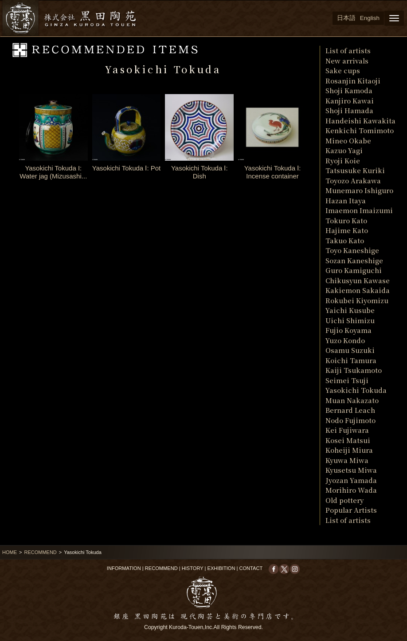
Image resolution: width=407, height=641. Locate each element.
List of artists (348, 50)
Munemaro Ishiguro (359, 190)
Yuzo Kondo (345, 340)
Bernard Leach (350, 410)
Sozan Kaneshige (354, 260)
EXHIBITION (221, 568)
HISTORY (193, 568)
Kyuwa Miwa (346, 460)
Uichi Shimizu (350, 320)
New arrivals (346, 60)
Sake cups (342, 70)
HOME (9, 552)
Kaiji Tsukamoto (353, 370)
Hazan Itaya (345, 200)
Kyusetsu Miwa (351, 470)
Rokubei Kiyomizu (356, 300)
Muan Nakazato (352, 400)
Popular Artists (351, 509)
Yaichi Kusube (350, 310)
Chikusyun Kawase (357, 280)
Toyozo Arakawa (353, 180)
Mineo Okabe (348, 140)
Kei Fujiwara (347, 430)
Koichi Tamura (350, 360)
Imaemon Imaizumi (359, 210)
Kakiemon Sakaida (357, 290)
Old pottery (344, 500)
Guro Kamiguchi (353, 270)
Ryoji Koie (342, 160)
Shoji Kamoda (348, 90)
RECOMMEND (40, 552)
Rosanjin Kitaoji (352, 80)
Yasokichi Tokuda (356, 390)
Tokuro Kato (346, 220)
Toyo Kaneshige (352, 250)
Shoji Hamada (349, 110)
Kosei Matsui (347, 440)
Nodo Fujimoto (350, 420)
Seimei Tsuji (346, 380)
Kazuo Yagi (344, 150)
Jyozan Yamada (351, 480)
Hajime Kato (346, 230)
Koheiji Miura (349, 450)
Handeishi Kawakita (360, 120)
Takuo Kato (344, 240)
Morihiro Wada (351, 490)
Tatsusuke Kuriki (355, 170)
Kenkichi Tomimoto (359, 130)
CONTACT (250, 568)
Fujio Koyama (348, 330)
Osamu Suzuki (350, 350)
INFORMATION (124, 568)
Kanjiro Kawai (349, 100)
